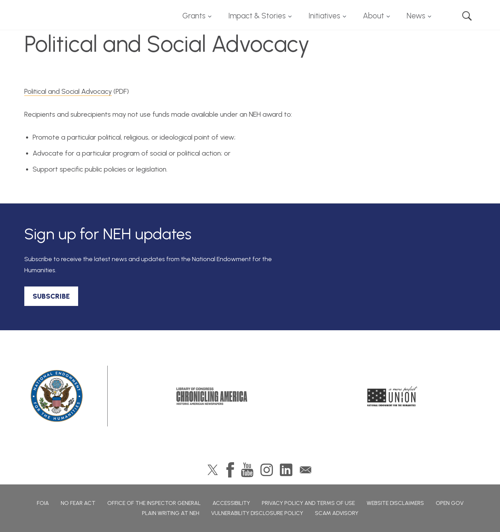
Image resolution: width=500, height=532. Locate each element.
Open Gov (450, 503)
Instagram (266, 470)
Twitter (212, 470)
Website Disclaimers (395, 503)
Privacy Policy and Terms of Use (308, 503)
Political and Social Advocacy (68, 91)
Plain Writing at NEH (170, 513)
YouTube (247, 470)
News (416, 15)
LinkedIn (286, 470)
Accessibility (231, 503)
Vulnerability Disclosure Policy (257, 513)
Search (467, 16)
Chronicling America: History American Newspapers (211, 396)
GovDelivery (305, 470)
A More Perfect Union (392, 396)
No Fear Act (78, 503)
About (373, 15)
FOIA (43, 503)
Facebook (230, 469)
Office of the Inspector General (154, 503)
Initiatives (324, 15)
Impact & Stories (257, 15)
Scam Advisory (336, 513)
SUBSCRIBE (51, 296)
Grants (194, 15)
